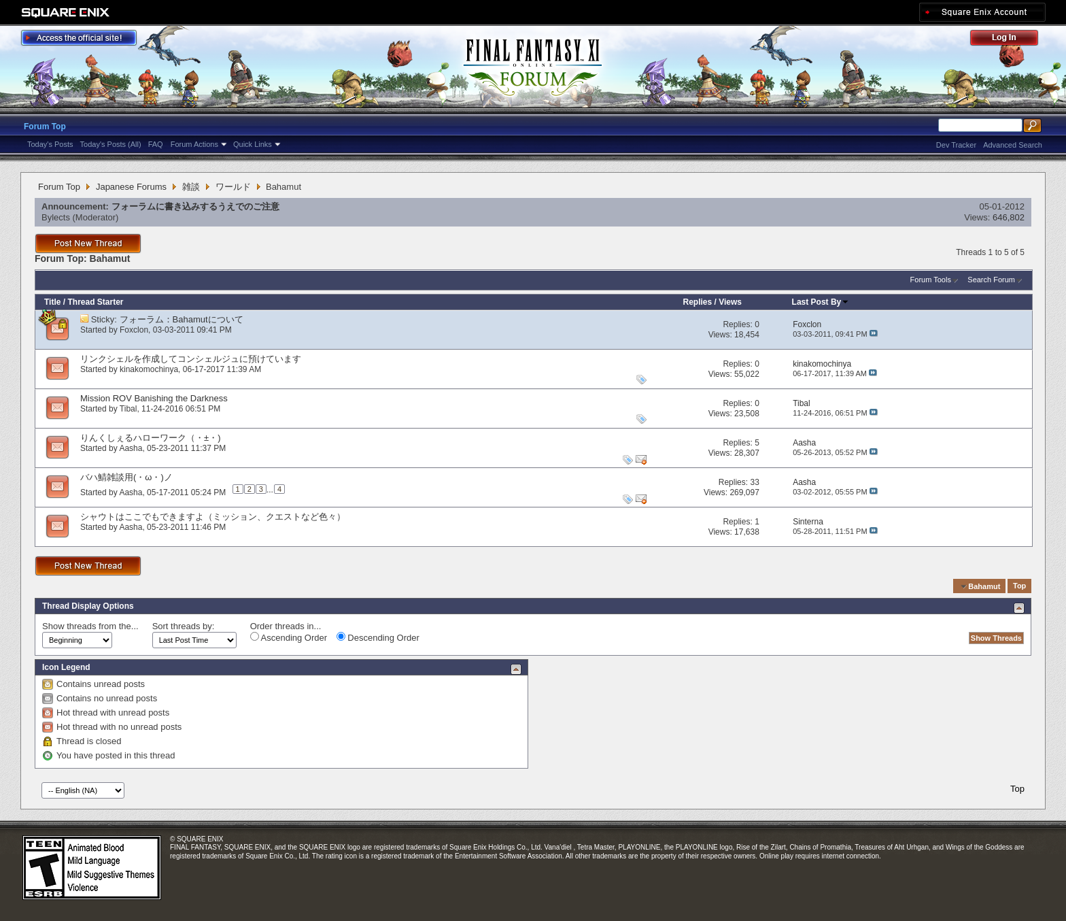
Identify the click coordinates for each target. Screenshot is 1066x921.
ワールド (233, 187)
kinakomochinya (149, 369)
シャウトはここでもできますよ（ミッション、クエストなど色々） (212, 517)
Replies (697, 302)
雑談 (191, 187)
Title (52, 302)
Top (1019, 586)
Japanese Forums (131, 187)
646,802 (1009, 217)
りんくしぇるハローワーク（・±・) (150, 438)
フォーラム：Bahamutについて (181, 319)
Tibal (128, 409)
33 (754, 482)
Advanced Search (1012, 145)
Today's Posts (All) (110, 144)
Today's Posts (50, 144)
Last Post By (821, 302)
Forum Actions (194, 144)
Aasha (130, 448)
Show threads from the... (90, 626)
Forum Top (45, 126)
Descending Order (378, 637)
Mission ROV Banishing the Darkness (154, 398)
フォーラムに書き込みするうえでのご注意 (195, 206)
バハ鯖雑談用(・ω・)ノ (126, 477)
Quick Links (252, 144)
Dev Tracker (956, 145)
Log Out (1010, 39)
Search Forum (991, 279)
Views (730, 302)
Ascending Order (288, 637)
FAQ (155, 144)
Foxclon (134, 330)
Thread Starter (95, 302)
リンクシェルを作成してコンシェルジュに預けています (190, 359)
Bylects (55, 217)
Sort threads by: (183, 626)
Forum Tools (930, 279)
